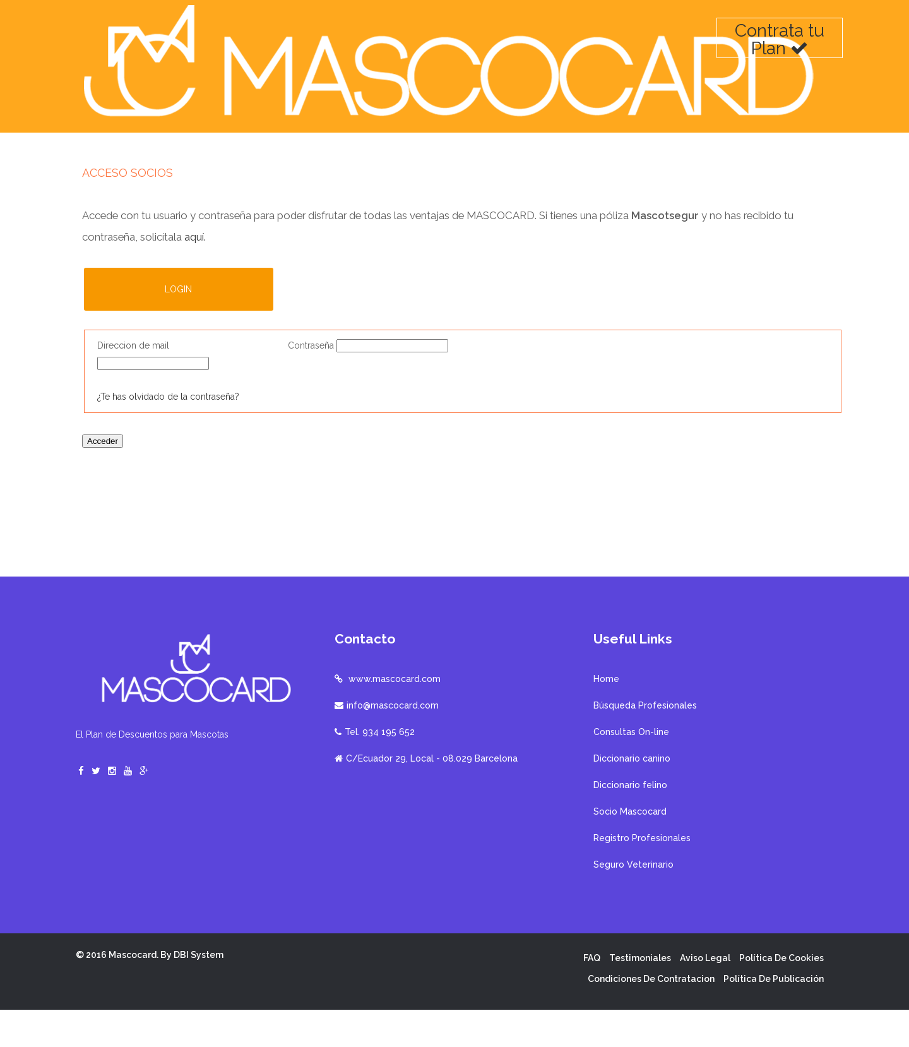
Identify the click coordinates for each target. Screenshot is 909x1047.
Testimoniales (640, 995)
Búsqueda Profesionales (645, 743)
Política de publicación (773, 1016)
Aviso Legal (705, 995)
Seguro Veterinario (633, 902)
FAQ (591, 995)
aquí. (195, 221)
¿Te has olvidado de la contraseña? (168, 398)
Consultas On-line (631, 769)
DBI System (198, 992)
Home (606, 716)
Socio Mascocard (630, 849)
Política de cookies (781, 995)
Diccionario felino (630, 822)
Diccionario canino (631, 796)
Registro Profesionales (642, 875)
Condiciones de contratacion (651, 1016)
